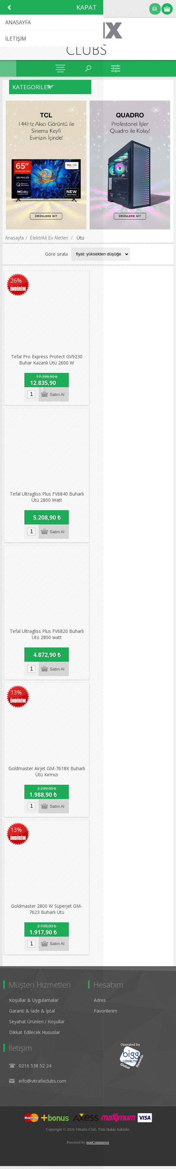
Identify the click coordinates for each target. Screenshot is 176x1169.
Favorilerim (105, 1014)
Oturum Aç (155, 9)
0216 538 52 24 (35, 1068)
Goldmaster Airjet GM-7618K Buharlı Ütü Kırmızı (47, 774)
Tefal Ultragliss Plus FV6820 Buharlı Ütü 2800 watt (47, 636)
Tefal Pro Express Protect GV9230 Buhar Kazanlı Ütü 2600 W (47, 361)
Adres (100, 1003)
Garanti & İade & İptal (32, 1014)
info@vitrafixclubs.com (42, 1084)
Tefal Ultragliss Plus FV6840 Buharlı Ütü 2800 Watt (47, 499)
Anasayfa (14, 238)
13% (16, 694)
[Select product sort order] (100, 254)
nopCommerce (97, 1145)
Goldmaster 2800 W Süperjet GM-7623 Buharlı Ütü (46, 912)
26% (16, 281)
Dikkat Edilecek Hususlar (34, 1035)
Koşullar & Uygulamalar (33, 1003)
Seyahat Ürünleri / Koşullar (37, 1024)
